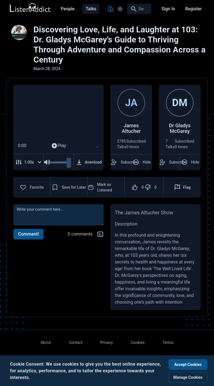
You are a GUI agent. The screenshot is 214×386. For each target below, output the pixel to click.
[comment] (58, 215)
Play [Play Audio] (58, 145)
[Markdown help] (100, 234)
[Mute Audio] (47, 162)
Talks (91, 8)
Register (193, 8)
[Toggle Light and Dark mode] (120, 9)
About (45, 342)
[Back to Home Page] (30, 8)
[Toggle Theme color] (110, 9)
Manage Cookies (188, 377)
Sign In (168, 8)
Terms (167, 342)
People (67, 8)
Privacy (106, 342)
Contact (75, 342)
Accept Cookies (188, 364)
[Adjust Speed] (28, 162)
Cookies (138, 342)
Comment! (28, 234)
